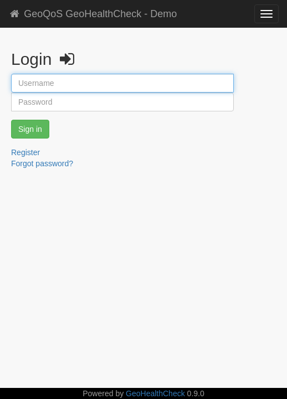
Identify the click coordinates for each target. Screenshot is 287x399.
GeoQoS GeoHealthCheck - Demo (92, 13)
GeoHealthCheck (155, 393)
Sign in (30, 129)
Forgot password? (42, 163)
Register (25, 152)
